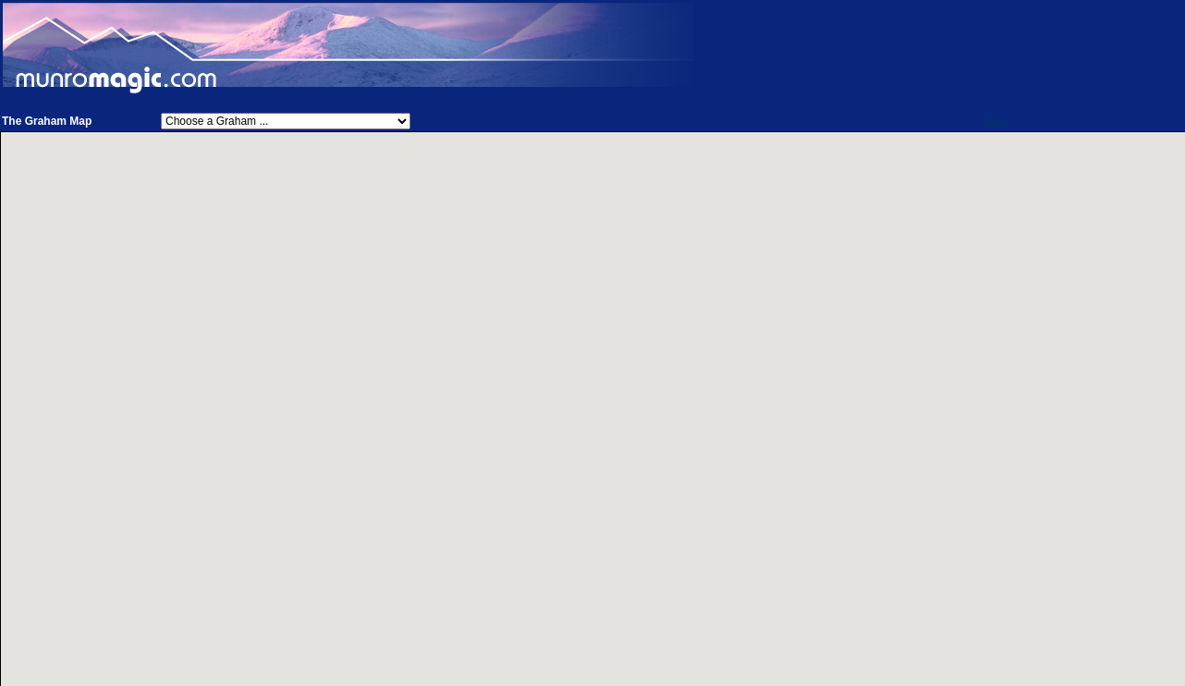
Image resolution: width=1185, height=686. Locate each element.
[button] (687, 405)
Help (995, 121)
